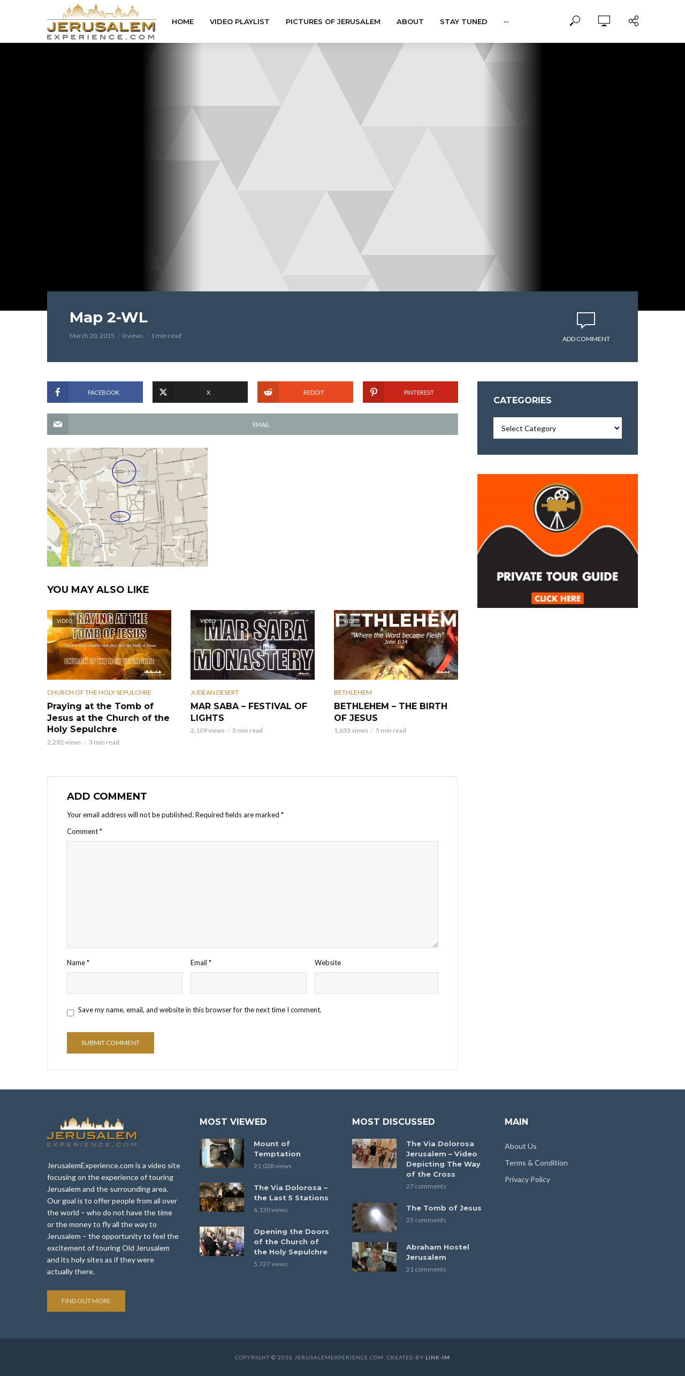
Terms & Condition (536, 1162)
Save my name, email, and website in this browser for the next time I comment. (200, 1009)
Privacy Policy (527, 1179)
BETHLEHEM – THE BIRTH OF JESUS (390, 712)
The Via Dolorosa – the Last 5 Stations (291, 1192)
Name (78, 962)
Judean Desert (215, 692)
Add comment (586, 339)
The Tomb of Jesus (444, 1208)
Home (183, 21)
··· (506, 21)
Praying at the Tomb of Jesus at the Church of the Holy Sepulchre (108, 717)
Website (328, 962)
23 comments (426, 1220)
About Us (521, 1146)
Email (201, 962)
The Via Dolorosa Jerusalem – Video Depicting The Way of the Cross (443, 1158)
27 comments (426, 1186)
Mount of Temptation (277, 1148)
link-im (437, 1357)
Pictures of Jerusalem (333, 21)
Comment (84, 831)
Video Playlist (240, 21)
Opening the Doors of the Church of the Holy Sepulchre (291, 1241)
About (410, 21)
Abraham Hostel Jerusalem (437, 1252)
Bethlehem (353, 692)
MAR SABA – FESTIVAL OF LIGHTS (249, 712)
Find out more (86, 1301)
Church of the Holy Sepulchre (99, 692)
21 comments (426, 1269)
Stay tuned (464, 21)
